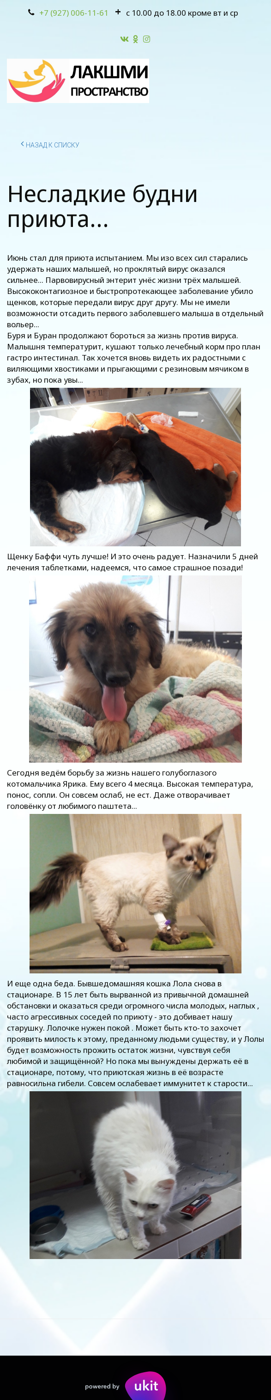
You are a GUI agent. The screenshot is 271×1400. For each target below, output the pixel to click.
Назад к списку (50, 144)
